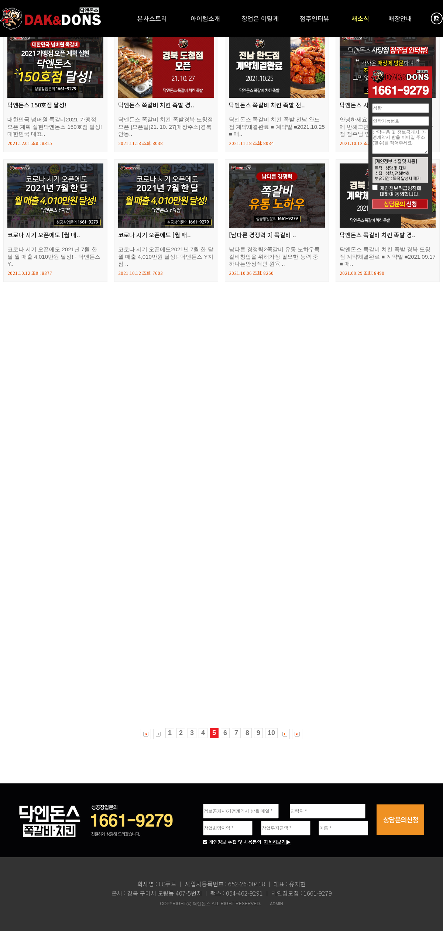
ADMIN (276, 903)
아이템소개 (205, 18)
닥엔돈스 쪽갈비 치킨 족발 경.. (156, 105)
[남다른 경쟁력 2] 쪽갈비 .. (262, 235)
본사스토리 (152, 18)
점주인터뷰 (314, 18)
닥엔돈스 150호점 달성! (37, 105)
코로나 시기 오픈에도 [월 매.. (43, 235)
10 (271, 733)
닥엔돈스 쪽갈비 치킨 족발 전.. (267, 105)
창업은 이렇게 (260, 18)
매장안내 (400, 18)
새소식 (360, 18)
